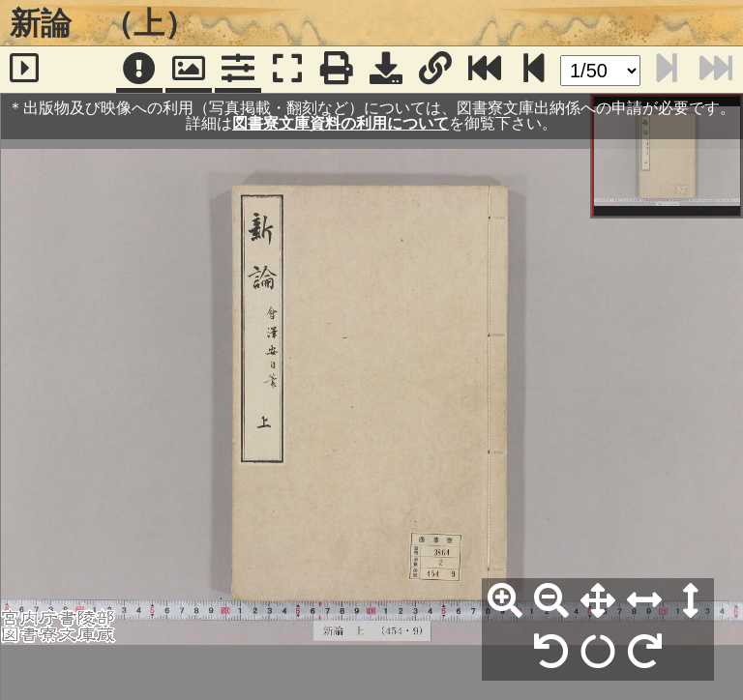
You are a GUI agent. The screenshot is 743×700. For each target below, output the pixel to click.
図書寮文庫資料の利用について (340, 123)
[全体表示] (598, 601)
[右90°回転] (644, 652)
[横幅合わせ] (644, 601)
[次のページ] (534, 69)
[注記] (139, 69)
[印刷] (336, 69)
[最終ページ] (484, 69)
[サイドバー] (24, 69)
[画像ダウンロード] (386, 69)
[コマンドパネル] (238, 69)
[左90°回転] (551, 652)
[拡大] (505, 601)
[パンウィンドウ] (188, 69)
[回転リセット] (598, 652)
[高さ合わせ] (691, 601)
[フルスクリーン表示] (287, 69)
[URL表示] (435, 69)
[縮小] (551, 601)
